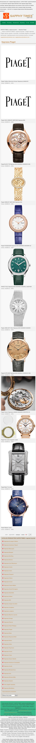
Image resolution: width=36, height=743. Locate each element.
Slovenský (3, 734)
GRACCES (8, 720)
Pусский (4, 733)
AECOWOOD (19, 719)
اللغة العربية (6, 731)
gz (15, 714)
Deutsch (21, 729)
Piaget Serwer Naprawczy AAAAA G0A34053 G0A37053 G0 (15, 412)
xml (18, 714)
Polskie (9, 733)
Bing (24, 714)
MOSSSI (8, 719)
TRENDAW (13, 719)
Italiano (26, 729)
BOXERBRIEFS (32, 720)
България (18, 734)
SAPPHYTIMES (4, 715)
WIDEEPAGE (29, 714)
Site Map (11, 714)
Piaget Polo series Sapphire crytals (9, 439)
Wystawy (22, 22)
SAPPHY (10, 717)
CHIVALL (20, 717)
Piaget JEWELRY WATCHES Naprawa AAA (11, 202)
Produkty (9, 22)
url (13, 714)
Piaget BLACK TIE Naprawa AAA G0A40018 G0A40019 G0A (15, 164)
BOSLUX (25, 715)
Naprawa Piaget (22, 29)
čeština (23, 734)
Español (6, 729)
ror (16, 714)
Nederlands (31, 729)
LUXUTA (29, 719)
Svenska (31, 731)
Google (21, 714)
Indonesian (14, 733)
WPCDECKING (18, 720)
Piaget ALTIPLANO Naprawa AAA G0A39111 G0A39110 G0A (15, 373)
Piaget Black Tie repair (6, 487)
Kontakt (32, 22)
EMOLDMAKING (31, 715)
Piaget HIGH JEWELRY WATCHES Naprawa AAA (13, 120)
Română (19, 733)
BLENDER (25, 720)
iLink (7, 714)
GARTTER (15, 717)
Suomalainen (21, 731)
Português (11, 729)
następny (18, 534)
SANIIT (10, 715)
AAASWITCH (19, 715)
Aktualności (16, 22)
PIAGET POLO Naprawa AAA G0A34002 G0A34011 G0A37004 (16, 286)
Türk (13, 736)
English (20, 736)
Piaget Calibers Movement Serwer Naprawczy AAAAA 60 (14, 81)
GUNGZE (2, 720)
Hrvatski (13, 734)
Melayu (9, 734)
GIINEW (13, 720)
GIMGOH (25, 717)
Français (16, 729)
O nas (27, 22)
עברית (16, 736)
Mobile (1, 729)
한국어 (32, 734)
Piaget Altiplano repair (6, 527)
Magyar (11, 731)
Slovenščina (30, 733)
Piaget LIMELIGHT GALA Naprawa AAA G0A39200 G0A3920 (15, 328)
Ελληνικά (28, 734)
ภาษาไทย (9, 736)
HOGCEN (3, 719)
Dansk (15, 731)
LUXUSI (25, 719)
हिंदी (34, 731)
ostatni (22, 534)
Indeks (4, 22)
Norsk (26, 731)
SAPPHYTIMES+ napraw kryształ (9, 29)
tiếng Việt (24, 733)
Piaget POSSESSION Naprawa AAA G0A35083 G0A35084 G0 (16, 245)
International (26, 736)
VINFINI (14, 715)
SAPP (33, 719)
